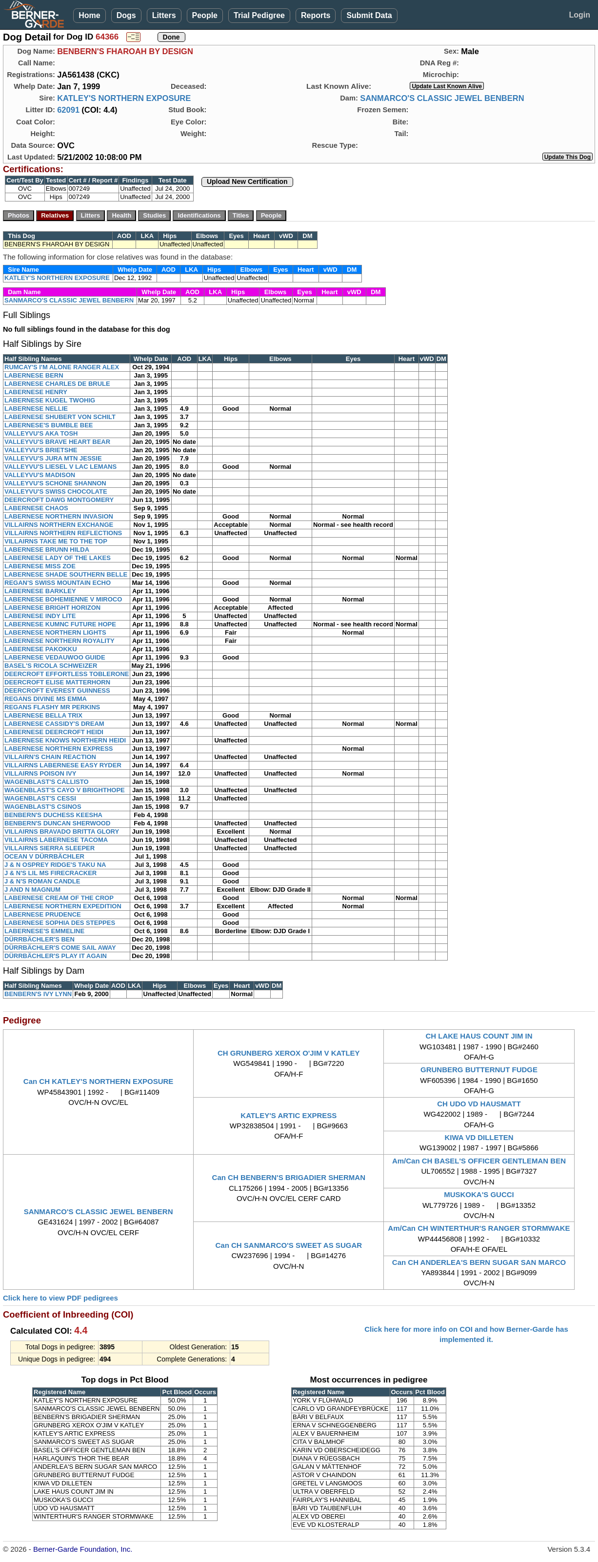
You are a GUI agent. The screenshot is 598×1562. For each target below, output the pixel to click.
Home (89, 15)
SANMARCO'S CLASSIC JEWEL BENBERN (442, 98)
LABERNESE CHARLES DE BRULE (57, 383)
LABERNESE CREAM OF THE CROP (59, 897)
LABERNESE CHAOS (36, 508)
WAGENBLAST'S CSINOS (42, 806)
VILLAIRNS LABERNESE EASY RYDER (62, 765)
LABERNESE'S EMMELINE (44, 931)
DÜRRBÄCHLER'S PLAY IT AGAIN (55, 956)
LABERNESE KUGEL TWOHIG (49, 400)
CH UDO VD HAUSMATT (478, 1104)
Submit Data (369, 15)
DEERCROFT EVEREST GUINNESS (57, 690)
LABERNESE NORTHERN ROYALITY (59, 640)
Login (579, 15)
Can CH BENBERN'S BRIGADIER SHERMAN (288, 1177)
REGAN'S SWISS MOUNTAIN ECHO (57, 582)
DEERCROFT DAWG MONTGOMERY (59, 499)
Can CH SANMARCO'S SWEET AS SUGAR (289, 1245)
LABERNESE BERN (33, 375)
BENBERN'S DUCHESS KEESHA (53, 815)
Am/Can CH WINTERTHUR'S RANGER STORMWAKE (479, 1228)
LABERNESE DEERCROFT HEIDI (53, 732)
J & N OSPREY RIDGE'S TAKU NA (55, 864)
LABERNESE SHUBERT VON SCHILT (60, 417)
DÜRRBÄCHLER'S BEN (39, 939)
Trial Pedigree (259, 15)
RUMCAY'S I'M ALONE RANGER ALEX (61, 367)
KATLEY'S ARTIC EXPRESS (288, 1115)
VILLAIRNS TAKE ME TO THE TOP (55, 541)
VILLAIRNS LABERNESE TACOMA (56, 839)
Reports (315, 15)
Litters (164, 15)
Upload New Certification (247, 181)
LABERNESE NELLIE (36, 408)
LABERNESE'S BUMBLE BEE (48, 425)
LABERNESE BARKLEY (40, 591)
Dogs (126, 15)
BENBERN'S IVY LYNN (38, 994)
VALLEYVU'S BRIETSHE (40, 450)
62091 (68, 109)
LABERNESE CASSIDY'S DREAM (54, 723)
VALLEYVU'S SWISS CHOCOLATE (55, 491)
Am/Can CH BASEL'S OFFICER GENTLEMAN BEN (479, 1161)
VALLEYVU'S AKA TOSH (41, 433)
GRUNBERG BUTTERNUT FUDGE (479, 1069)
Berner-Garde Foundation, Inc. (82, 1549)
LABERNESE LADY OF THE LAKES (57, 557)
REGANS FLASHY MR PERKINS (52, 707)
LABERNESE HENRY (35, 392)
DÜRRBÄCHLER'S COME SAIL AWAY (60, 947)
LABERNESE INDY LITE (40, 616)
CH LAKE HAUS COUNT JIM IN (478, 1036)
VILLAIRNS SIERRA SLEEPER (49, 848)
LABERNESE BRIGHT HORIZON (52, 607)
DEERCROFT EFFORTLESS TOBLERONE (66, 674)
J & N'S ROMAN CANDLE (42, 881)
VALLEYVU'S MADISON (39, 475)
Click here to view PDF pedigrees (60, 1298)
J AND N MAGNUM (32, 889)
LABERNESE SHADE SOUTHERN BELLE (65, 574)
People (205, 15)
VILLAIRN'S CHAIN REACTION (50, 757)
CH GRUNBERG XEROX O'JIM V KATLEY (289, 1053)
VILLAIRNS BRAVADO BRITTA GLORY (61, 831)
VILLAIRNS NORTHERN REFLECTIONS (63, 533)
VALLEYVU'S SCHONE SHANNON (55, 483)
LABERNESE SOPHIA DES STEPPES (59, 922)
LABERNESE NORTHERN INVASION (58, 516)
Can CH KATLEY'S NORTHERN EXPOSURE (98, 1081)
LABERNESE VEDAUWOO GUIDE (54, 657)
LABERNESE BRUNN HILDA (46, 549)
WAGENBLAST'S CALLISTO (46, 781)
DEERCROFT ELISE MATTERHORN (57, 682)
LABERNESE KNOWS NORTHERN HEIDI (65, 740)
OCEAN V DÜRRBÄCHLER (44, 856)
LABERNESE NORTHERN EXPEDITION (62, 906)
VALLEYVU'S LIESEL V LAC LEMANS (60, 466)
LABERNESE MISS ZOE (40, 566)
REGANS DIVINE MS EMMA (45, 698)
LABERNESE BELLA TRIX (43, 715)
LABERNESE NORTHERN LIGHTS (55, 632)
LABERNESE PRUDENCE (42, 914)
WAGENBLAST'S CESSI (40, 798)
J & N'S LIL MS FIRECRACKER (50, 873)
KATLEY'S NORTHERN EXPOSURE (124, 98)
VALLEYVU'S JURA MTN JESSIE (53, 458)
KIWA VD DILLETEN (478, 1137)
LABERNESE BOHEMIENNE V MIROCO (63, 599)
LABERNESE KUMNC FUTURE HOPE (60, 624)
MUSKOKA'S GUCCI (479, 1194)
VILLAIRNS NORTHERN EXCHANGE (58, 524)
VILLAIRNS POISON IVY (40, 773)
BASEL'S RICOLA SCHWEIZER (50, 665)
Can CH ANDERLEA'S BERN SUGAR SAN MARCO (479, 1262)
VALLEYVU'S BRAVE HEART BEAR (57, 441)
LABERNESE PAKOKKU (40, 649)
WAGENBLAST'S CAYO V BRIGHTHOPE (64, 790)
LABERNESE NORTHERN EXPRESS (58, 748)
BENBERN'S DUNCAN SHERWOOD (57, 823)
